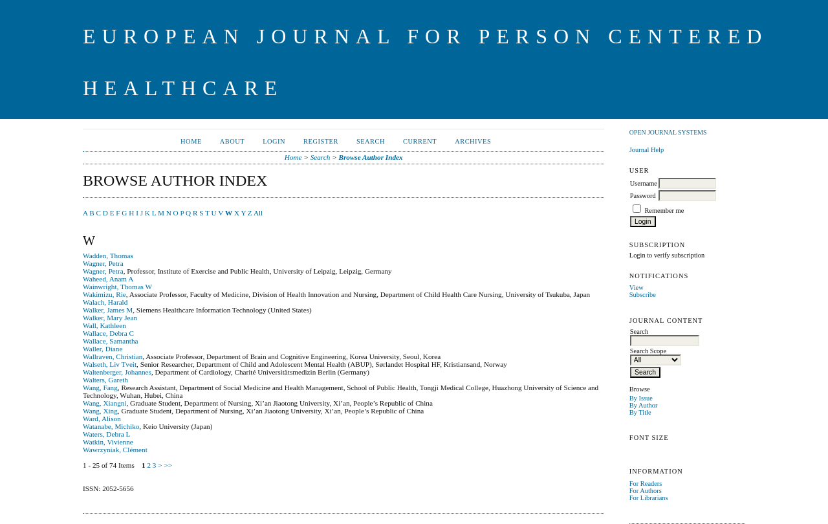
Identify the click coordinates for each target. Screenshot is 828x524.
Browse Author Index (371, 157)
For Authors (645, 490)
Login (274, 141)
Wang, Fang (100, 387)
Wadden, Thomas (108, 255)
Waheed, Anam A (108, 279)
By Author (643, 405)
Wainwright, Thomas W (117, 286)
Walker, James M (108, 310)
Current (420, 141)
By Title (640, 412)
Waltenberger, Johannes (117, 372)
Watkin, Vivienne (108, 442)
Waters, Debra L (106, 434)
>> (168, 465)
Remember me (664, 210)
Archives (473, 141)
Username (643, 183)
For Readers (645, 483)
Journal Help (646, 149)
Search (370, 141)
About (232, 141)
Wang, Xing (100, 411)
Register (320, 141)
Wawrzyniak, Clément (115, 449)
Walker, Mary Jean (110, 318)
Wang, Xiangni (104, 403)
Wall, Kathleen (104, 325)
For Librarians (648, 497)
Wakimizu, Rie (104, 294)
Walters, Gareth (105, 380)
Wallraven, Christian (112, 356)
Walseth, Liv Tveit (109, 364)
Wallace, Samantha (110, 341)
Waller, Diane (102, 349)
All (258, 213)
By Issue (641, 398)
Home (191, 141)
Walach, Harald (105, 302)
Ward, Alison (102, 418)
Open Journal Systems (668, 132)
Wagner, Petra (103, 263)
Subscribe (642, 294)
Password (643, 195)
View (636, 287)
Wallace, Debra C (108, 333)
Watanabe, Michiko (111, 426)
